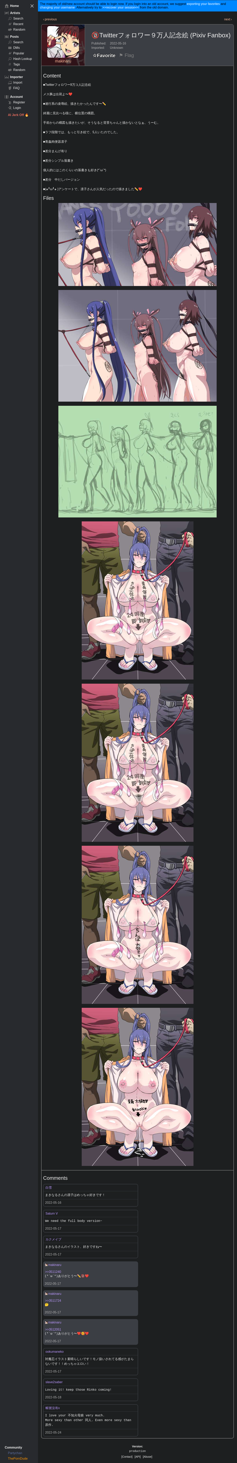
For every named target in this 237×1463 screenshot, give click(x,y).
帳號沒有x (53, 1408)
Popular (16, 53)
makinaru (63, 61)
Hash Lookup (20, 59)
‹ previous (50, 19)
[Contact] (127, 1456)
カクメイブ (53, 1239)
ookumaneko (55, 1351)
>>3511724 (53, 1300)
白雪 (49, 1187)
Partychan (15, 1453)
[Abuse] (147, 1456)
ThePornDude (18, 1458)
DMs (14, 48)
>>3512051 (53, 1329)
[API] (138, 1456)
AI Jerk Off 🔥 (18, 115)
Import (15, 83)
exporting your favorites (203, 4)
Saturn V (52, 1213)
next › (228, 19)
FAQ (14, 88)
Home (12, 6)
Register (16, 102)
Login (14, 108)
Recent (15, 24)
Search (15, 19)
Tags (14, 64)
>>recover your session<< (120, 7)
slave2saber (54, 1382)
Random (16, 30)
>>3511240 (53, 1271)
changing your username (57, 7)
